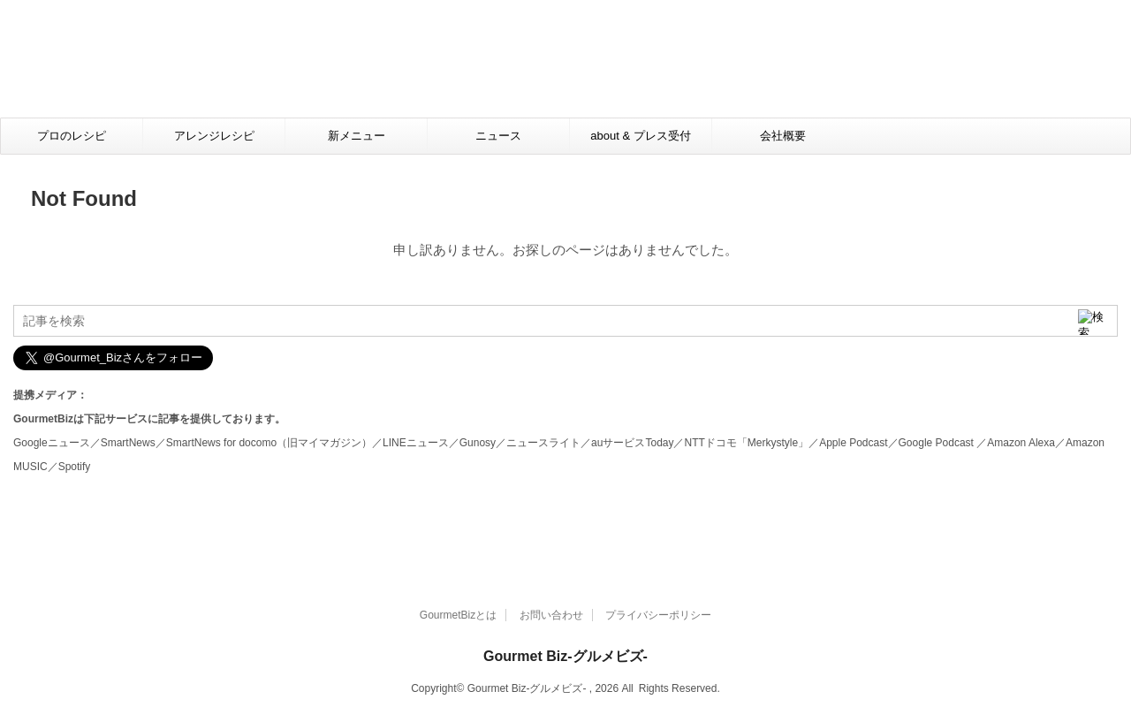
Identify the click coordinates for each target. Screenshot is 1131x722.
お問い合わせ (551, 615)
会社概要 (783, 135)
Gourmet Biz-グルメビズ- (565, 656)
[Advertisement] (570, 67)
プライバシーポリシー (658, 615)
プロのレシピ (71, 135)
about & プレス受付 (640, 135)
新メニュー (356, 135)
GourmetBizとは (458, 615)
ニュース (498, 135)
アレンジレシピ (214, 135)
